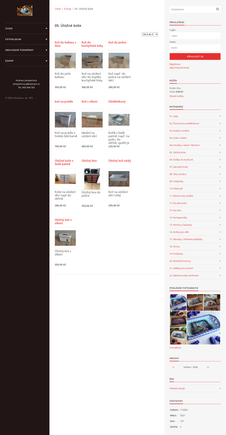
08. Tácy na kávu (178, 174)
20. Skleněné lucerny (180, 261)
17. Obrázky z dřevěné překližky (186, 239)
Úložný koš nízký (119, 160)
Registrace (175, 64)
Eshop (9, 60)
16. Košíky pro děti (179, 232)
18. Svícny (175, 246)
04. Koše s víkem (178, 137)
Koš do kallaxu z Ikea (65, 44)
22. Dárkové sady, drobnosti (184, 275)
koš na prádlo (64, 101)
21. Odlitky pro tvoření (181, 268)
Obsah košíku (177, 96)
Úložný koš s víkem (63, 221)
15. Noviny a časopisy (181, 224)
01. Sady (174, 116)
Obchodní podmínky (19, 50)
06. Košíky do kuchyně (181, 159)
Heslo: (173, 41)
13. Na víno (175, 210)
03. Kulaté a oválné (179, 130)
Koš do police (117, 42)
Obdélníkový (117, 101)
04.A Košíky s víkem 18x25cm (185, 145)
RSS (31, 97)
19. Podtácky (176, 253)
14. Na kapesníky (178, 217)
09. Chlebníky (176, 181)
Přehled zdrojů (177, 388)
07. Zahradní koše (179, 166)
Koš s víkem (89, 101)
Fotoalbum (13, 39)
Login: (173, 29)
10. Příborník (176, 188)
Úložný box (89, 160)
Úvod (9, 28)
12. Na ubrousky (178, 203)
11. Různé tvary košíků (181, 195)
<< (173, 367)
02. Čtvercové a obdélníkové (184, 123)
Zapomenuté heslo (179, 67)
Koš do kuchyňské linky (92, 44)
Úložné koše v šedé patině (64, 162)
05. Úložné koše (178, 152)
